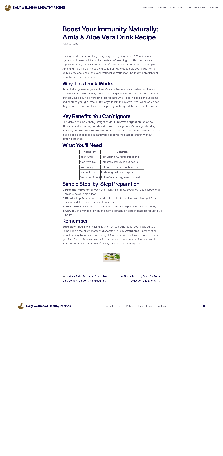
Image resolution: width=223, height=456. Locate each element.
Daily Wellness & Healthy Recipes (39, 7)
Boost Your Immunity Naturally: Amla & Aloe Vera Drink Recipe (110, 33)
